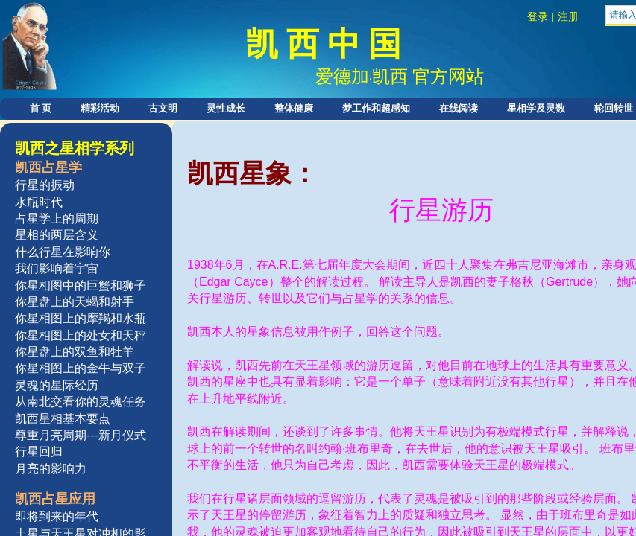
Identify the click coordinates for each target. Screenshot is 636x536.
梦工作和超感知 (376, 108)
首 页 (40, 108)
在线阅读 (458, 108)
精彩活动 (100, 108)
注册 (568, 16)
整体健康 (293, 108)
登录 (537, 16)
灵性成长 (226, 108)
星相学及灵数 (536, 108)
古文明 (162, 108)
